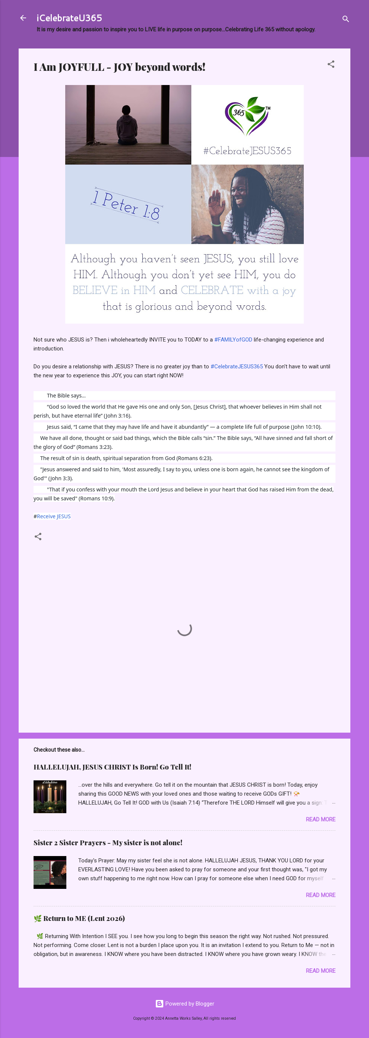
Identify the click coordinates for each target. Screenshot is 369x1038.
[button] (331, 65)
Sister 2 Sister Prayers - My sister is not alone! (108, 842)
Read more (320, 819)
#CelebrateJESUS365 (237, 366)
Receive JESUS (54, 516)
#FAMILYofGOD (233, 339)
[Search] (345, 20)
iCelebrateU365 (69, 18)
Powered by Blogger (184, 1003)
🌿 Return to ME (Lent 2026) (79, 918)
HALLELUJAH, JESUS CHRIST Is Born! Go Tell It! (112, 766)
